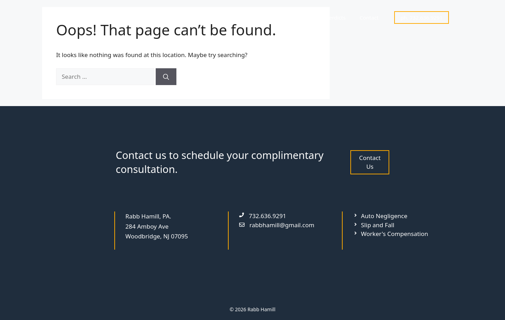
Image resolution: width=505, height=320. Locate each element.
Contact (368, 17)
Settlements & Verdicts (318, 17)
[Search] (166, 76)
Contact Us (370, 162)
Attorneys (264, 17)
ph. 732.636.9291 (421, 17)
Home (230, 17)
